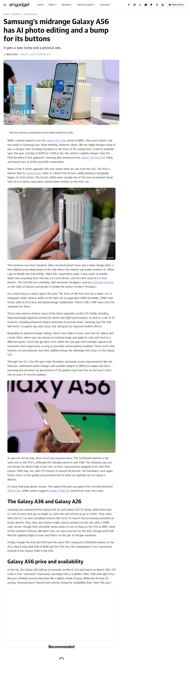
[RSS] (162, 5)
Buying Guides (85, 5)
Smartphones (30, 14)
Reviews (66, 5)
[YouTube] (146, 5)
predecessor (33, 173)
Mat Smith (12, 54)
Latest (40, 5)
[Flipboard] (151, 5)
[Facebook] (129, 5)
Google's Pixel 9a (59, 491)
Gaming (104, 5)
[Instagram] (134, 5)
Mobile (16, 14)
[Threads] (157, 5)
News (52, 5)
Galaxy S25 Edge (56, 140)
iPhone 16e (14, 491)
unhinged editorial (103, 282)
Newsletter (176, 5)
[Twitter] (140, 5)
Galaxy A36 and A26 (93, 157)
